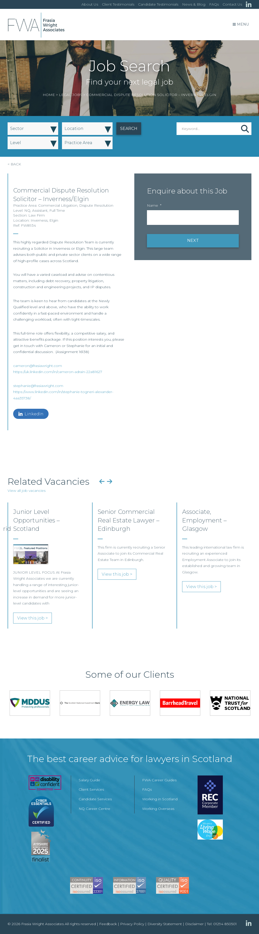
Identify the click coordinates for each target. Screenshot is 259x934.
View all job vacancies (27, 490)
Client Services (91, 789)
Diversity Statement (164, 924)
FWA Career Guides (159, 780)
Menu (241, 24)
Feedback (108, 924)
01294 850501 (225, 924)
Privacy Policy (132, 924)
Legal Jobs (70, 94)
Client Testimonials (118, 4)
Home (49, 94)
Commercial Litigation (57, 205)
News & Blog (193, 4)
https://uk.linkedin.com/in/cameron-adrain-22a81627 (57, 371)
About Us (89, 4)
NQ (27, 210)
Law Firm (36, 215)
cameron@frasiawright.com (37, 365)
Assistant (40, 210)
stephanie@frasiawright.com (38, 385)
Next (109, 481)
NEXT (193, 240)
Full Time (57, 210)
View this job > (32, 618)
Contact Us (232, 4)
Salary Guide (89, 780)
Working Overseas (158, 808)
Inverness (39, 220)
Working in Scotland (160, 799)
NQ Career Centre (94, 808)
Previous (101, 481)
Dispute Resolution (96, 205)
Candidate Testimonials (158, 4)
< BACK (14, 164)
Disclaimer (194, 924)
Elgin (53, 220)
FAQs (214, 4)
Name (154, 205)
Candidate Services (95, 799)
